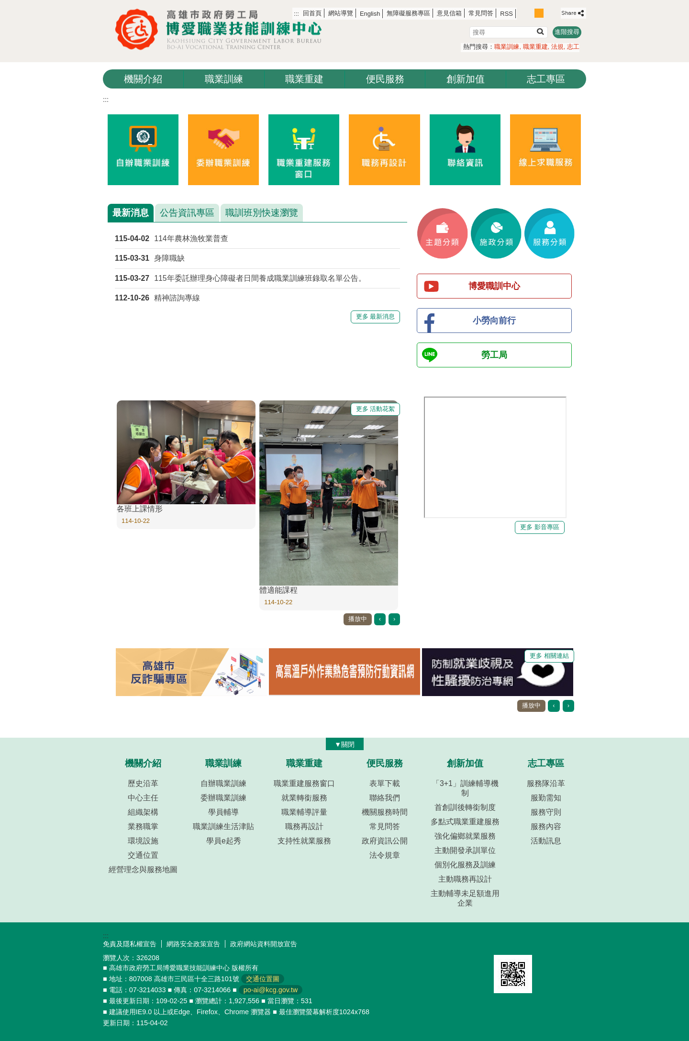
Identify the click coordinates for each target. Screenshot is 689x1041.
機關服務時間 (385, 812)
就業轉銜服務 (304, 798)
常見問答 (480, 13)
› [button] (394, 618)
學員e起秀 (223, 841)
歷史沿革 (143, 783)
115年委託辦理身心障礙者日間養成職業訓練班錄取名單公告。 (260, 278)
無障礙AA (551, 943)
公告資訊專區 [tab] (187, 213)
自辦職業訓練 (223, 783)
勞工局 (494, 355)
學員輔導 (223, 812)
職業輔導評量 (304, 812)
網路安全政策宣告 (193, 944)
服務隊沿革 (546, 783)
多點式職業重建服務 (465, 822)
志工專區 (546, 79)
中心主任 (143, 798)
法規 (557, 46)
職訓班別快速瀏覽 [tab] (261, 213)
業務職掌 (143, 826)
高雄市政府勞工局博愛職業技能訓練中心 (222, 29)
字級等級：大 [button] (549, 13)
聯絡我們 (384, 798)
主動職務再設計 (465, 879)
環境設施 (143, 841)
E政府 (504, 942)
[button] (540, 31)
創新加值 (465, 79)
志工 (573, 46)
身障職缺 (169, 258)
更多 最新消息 (375, 316)
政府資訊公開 (385, 841)
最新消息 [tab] (130, 213)
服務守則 (546, 812)
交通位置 (143, 855)
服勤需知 (546, 798)
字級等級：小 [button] (529, 13)
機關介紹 (143, 79)
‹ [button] (380, 618)
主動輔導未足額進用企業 (465, 898)
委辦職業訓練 (223, 798)
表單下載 (384, 783)
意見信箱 (449, 13)
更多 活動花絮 (375, 408)
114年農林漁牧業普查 (191, 238)
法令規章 (384, 855)
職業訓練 (506, 46)
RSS (506, 13)
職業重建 (535, 46)
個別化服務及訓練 (465, 865)
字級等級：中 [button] (539, 13)
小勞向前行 (494, 320)
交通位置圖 (262, 979)
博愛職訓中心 (494, 286)
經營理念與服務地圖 (143, 869)
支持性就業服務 (304, 841)
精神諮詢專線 (177, 298)
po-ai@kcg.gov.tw (271, 990)
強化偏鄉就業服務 (465, 836)
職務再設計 (304, 826)
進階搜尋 (567, 31)
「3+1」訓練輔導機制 (465, 788)
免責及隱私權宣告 (129, 944)
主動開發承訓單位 (465, 850)
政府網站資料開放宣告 (263, 944)
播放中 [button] (357, 618)
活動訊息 (546, 841)
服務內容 (546, 826)
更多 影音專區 (539, 527)
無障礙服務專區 (408, 13)
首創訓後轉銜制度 (465, 807)
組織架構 (143, 812)
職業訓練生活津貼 (223, 826)
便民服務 (385, 79)
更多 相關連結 (549, 655)
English (370, 13)
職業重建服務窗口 (304, 783)
